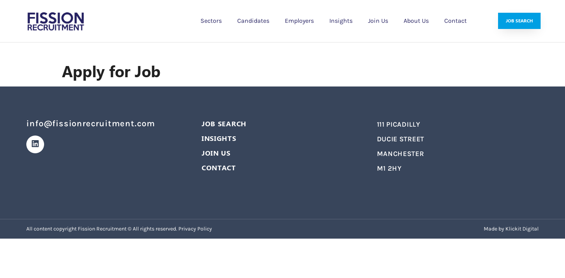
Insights (341, 20)
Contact (455, 20)
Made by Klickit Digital (511, 228)
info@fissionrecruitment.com (90, 124)
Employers (299, 20)
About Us (416, 20)
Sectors (211, 20)
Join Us (378, 20)
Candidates (253, 20)
